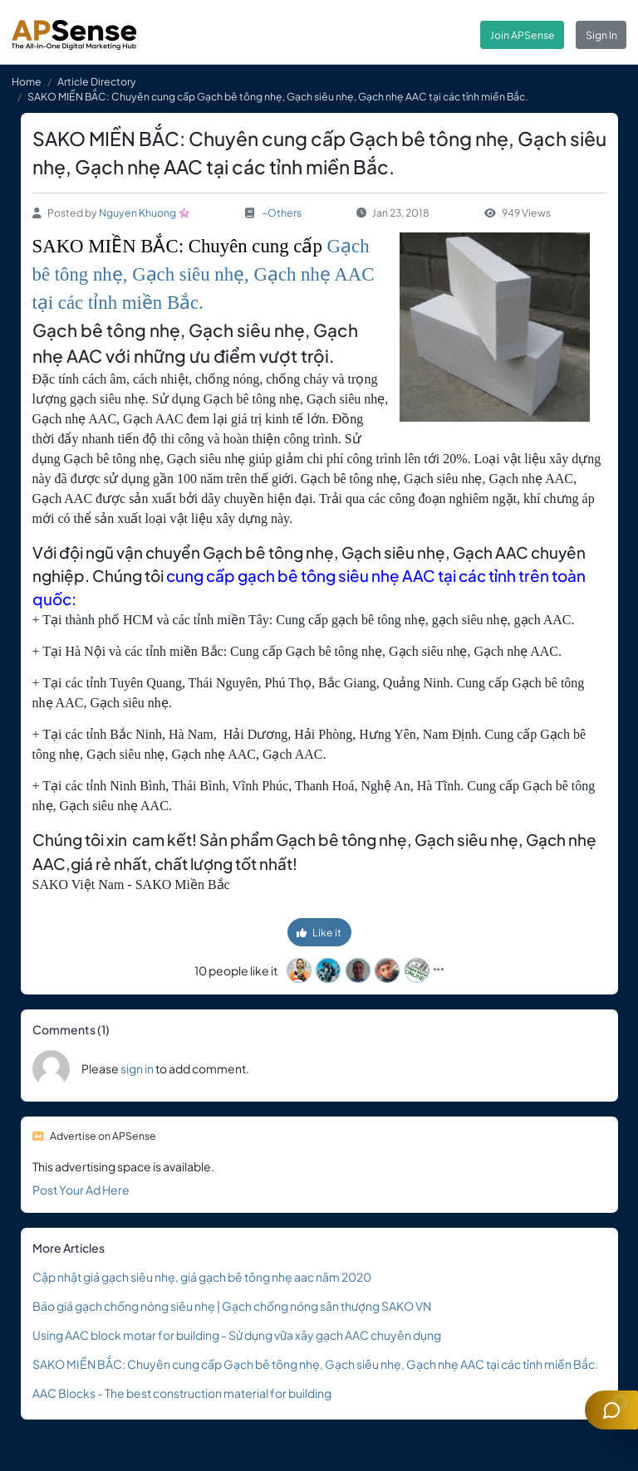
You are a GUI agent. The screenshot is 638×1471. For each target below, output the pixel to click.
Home (27, 81)
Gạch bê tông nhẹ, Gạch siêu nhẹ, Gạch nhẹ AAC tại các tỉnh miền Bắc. (203, 274)
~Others (282, 212)
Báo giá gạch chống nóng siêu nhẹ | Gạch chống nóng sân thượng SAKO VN (231, 1305)
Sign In (601, 35)
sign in (137, 1068)
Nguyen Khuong (137, 212)
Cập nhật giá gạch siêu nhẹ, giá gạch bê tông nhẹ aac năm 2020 (201, 1276)
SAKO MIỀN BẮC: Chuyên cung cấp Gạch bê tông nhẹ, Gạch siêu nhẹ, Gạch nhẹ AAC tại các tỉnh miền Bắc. (315, 1363)
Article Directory (96, 81)
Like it (319, 932)
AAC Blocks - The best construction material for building (181, 1392)
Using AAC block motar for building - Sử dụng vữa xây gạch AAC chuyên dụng (236, 1334)
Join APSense (522, 35)
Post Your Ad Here (81, 1189)
